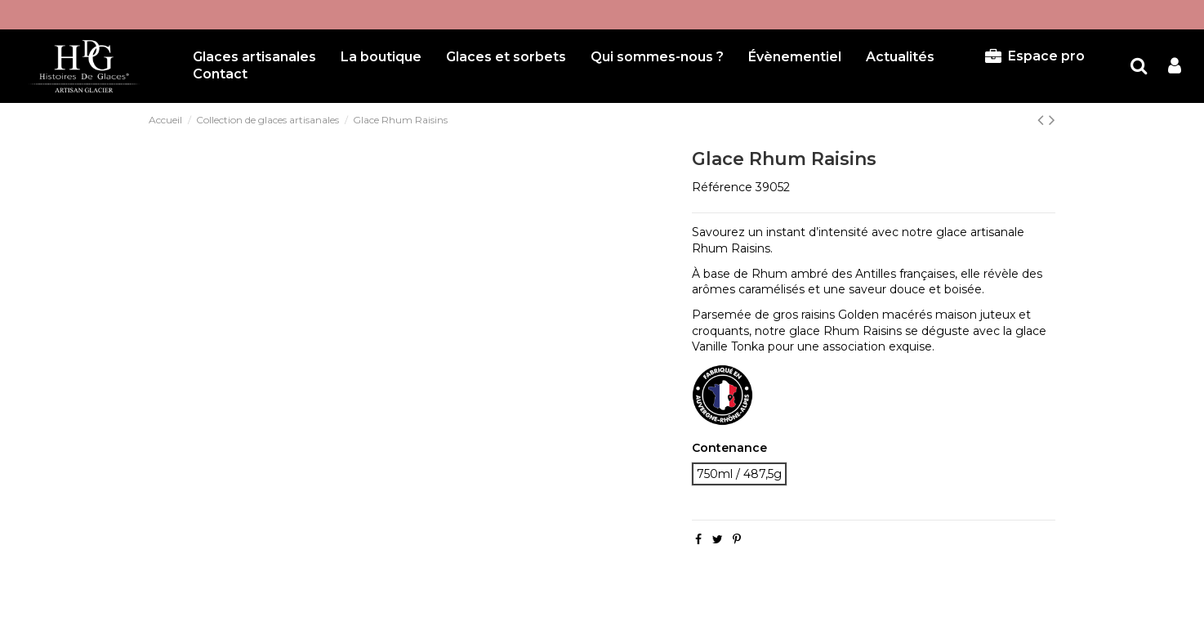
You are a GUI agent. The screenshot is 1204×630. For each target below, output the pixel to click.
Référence (722, 187)
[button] (506, 57)
